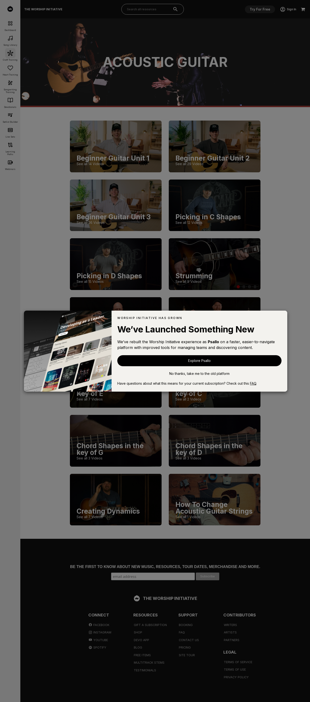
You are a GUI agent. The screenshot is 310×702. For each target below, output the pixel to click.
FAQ (253, 383)
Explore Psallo (199, 361)
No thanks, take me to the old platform (199, 373)
